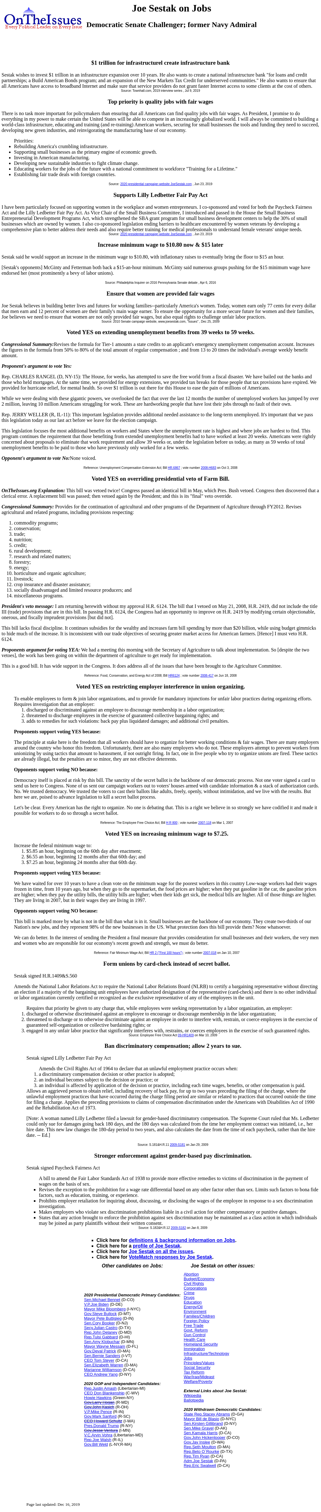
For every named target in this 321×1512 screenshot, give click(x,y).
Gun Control (194, 1334)
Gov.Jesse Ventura (101, 1430)
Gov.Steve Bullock (100, 1313)
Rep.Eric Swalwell (200, 1465)
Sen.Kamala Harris (201, 1432)
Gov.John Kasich (99, 1407)
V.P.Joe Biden (96, 1304)
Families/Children (199, 1316)
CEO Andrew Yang (101, 1374)
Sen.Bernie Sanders (102, 1355)
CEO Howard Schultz (103, 1421)
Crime (189, 1292)
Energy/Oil (193, 1306)
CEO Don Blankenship (104, 1393)
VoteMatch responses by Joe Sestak (170, 1257)
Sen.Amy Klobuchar (102, 1341)
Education (193, 1302)
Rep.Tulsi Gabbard (101, 1337)
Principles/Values (199, 1362)
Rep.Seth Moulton (200, 1446)
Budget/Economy (199, 1278)
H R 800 (171, 822)
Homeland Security (201, 1344)
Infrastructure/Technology (206, 1353)
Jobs (188, 1358)
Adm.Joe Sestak (198, 1460)
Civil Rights (194, 1283)
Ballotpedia (194, 1400)
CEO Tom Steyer (99, 1360)
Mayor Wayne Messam (104, 1346)
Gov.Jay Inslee (197, 1442)
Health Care (194, 1339)
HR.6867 (174, 467)
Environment (195, 1311)
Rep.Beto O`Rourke (201, 1451)
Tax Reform (194, 1372)
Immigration (194, 1348)
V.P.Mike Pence (98, 1411)
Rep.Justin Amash (100, 1388)
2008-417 (206, 675)
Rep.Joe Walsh (98, 1439)
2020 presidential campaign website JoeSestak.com (156, 184)
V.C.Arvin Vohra (98, 1435)
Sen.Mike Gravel (198, 1428)
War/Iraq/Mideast (199, 1376)
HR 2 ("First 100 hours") (165, 952)
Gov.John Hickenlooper (204, 1437)
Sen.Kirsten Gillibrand (203, 1423)
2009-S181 (177, 1144)
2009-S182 (178, 1228)
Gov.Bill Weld (96, 1444)
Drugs (189, 1297)
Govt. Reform (196, 1330)
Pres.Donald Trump (101, 1425)
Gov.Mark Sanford (100, 1416)
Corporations (195, 1288)
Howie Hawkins (98, 1397)
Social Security (197, 1367)
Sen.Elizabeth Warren (103, 1365)
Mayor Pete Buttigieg (103, 1318)
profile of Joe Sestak (157, 1245)
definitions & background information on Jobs (182, 1240)
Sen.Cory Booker (99, 1323)
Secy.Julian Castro (100, 1327)
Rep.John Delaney (100, 1332)
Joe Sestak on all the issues (161, 1251)
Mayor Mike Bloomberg (105, 1309)
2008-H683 (208, 467)
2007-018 (209, 952)
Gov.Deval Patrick (100, 1351)
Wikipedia (192, 1395)
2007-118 (204, 822)
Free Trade (194, 1325)
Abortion (191, 1274)
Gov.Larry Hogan (99, 1402)
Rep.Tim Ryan (196, 1456)
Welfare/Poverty (198, 1381)
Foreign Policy (196, 1320)
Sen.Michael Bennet (102, 1299)
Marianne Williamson (103, 1369)
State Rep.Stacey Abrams (207, 1414)
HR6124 (174, 675)
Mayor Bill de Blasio (201, 1418)
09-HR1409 (186, 1035)
